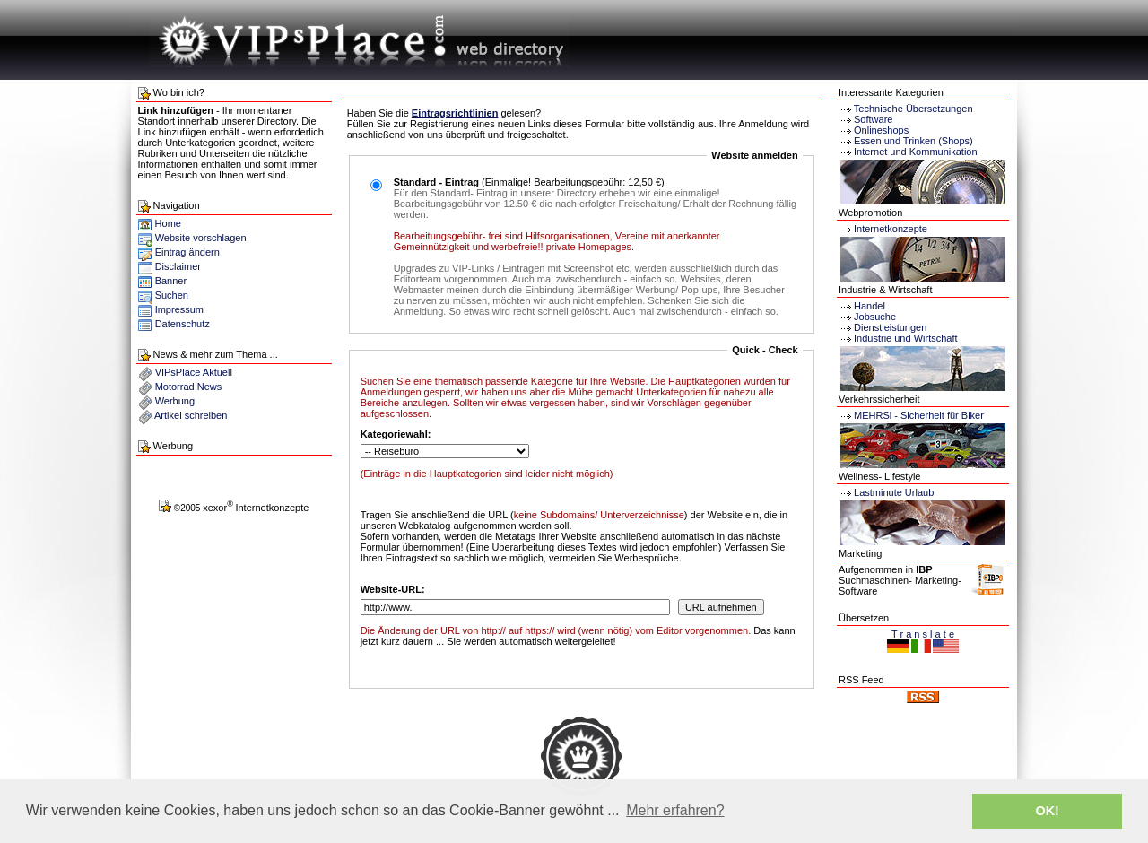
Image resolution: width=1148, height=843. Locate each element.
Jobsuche (867, 316)
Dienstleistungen (882, 327)
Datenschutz (182, 323)
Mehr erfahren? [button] (675, 810)
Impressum (179, 309)
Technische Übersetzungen (913, 108)
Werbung (175, 400)
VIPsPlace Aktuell (193, 372)
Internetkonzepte (890, 228)
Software (873, 119)
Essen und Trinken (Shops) (913, 140)
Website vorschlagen (201, 237)
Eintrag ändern (187, 252)
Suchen (171, 295)
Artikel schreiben (190, 415)
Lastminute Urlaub (886, 492)
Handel (862, 305)
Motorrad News (188, 386)
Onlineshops (881, 130)
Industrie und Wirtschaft (898, 338)
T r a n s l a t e (922, 634)
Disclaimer (178, 266)
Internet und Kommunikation (916, 151)
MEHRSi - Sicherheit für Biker (911, 415)
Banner (171, 280)
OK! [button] (1046, 811)
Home (159, 223)
